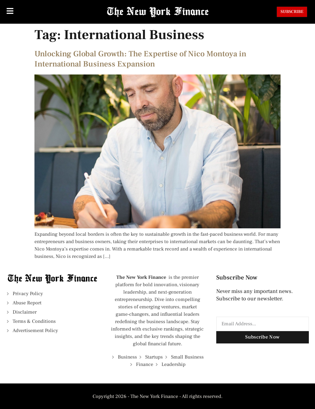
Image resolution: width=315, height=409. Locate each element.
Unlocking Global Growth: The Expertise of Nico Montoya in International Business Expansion (140, 59)
